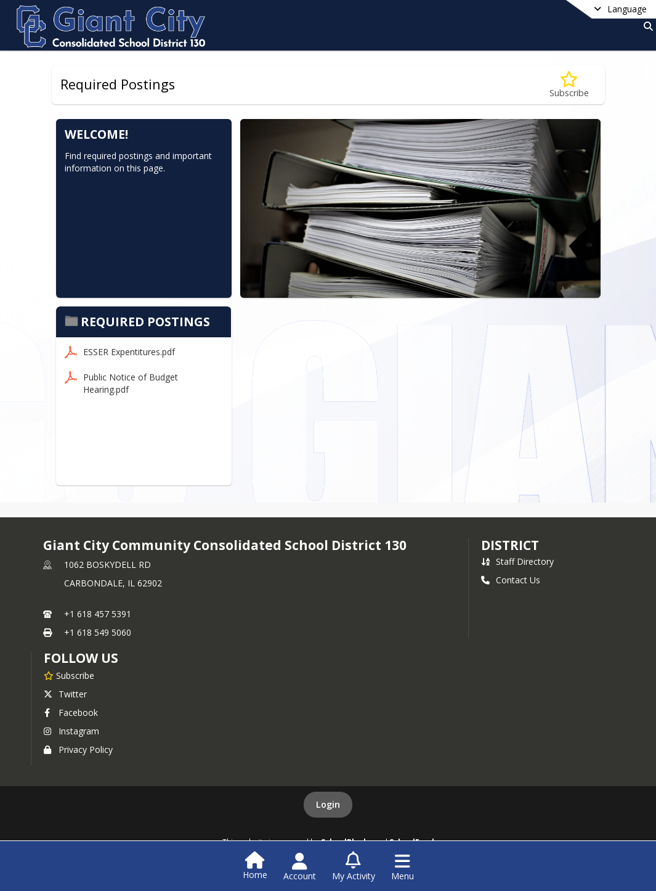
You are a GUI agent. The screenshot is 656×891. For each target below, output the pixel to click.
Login (328, 804)
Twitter (65, 694)
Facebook (71, 712)
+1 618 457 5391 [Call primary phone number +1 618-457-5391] (97, 614)
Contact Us (510, 580)
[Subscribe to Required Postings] (569, 85)
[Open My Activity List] (353, 867)
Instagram (71, 731)
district (510, 545)
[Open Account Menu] (299, 867)
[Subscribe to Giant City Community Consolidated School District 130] (69, 675)
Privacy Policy (78, 749)
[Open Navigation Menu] (402, 867)
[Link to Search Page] (646, 26)
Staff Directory (517, 561)
